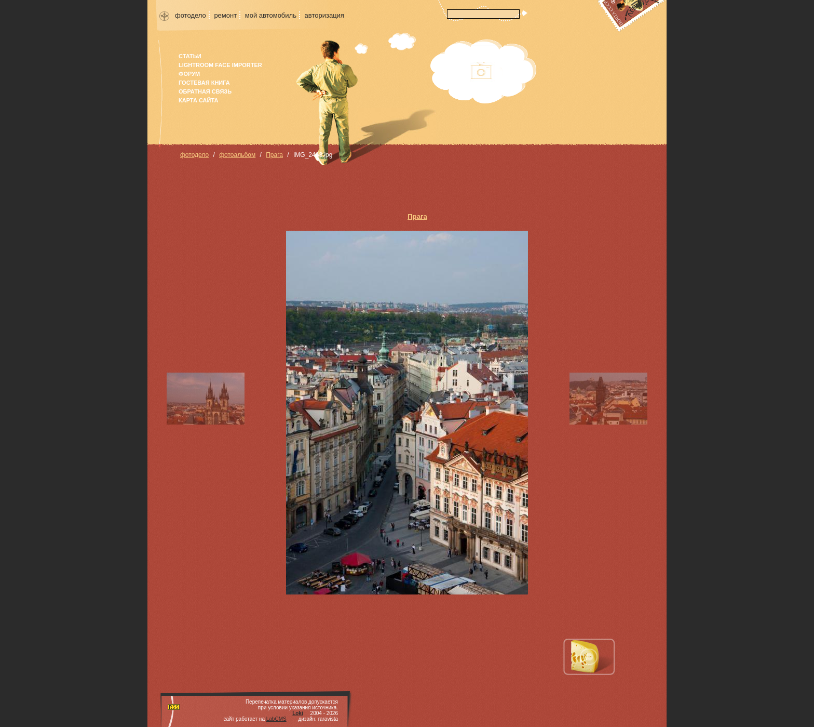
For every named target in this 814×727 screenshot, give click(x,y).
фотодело (190, 15)
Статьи (190, 56)
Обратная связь (205, 91)
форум (189, 74)
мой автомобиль (270, 15)
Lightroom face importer (220, 65)
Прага (274, 154)
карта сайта (198, 100)
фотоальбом (237, 154)
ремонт (225, 15)
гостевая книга (204, 83)
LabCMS (276, 719)
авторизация (324, 15)
